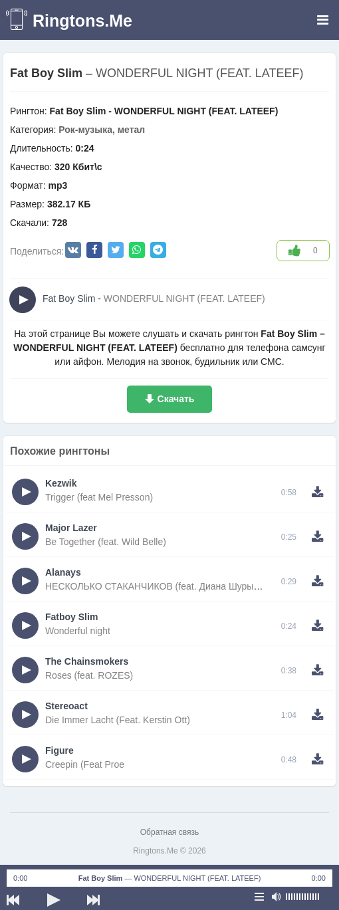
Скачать (176, 399)
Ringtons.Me (82, 20)
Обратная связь (169, 832)
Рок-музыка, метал (101, 129)
